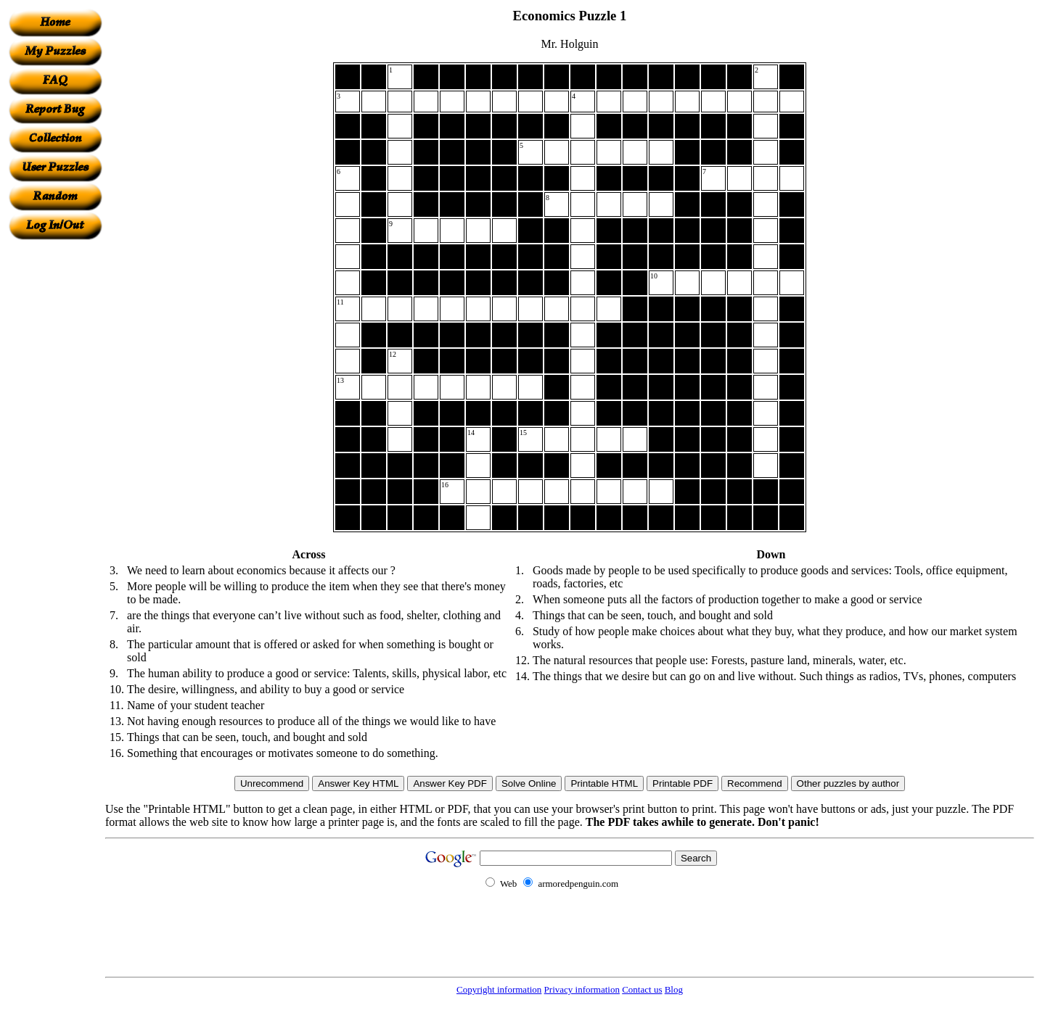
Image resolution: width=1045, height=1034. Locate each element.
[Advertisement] (55, 457)
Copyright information (498, 989)
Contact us (642, 989)
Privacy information (582, 989)
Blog (674, 989)
